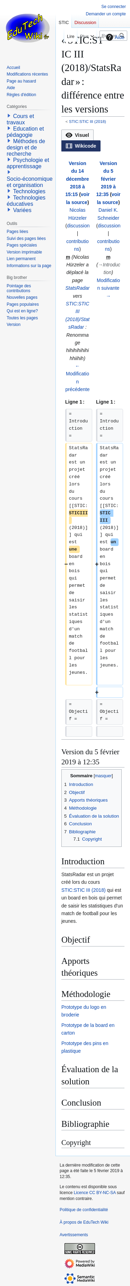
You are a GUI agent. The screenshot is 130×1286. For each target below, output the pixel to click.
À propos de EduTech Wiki (84, 1222)
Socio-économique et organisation (30, 182)
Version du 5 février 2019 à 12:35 (106, 179)
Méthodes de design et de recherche (26, 147)
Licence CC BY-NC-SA (95, 1192)
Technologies (29, 191)
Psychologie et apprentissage (28, 163)
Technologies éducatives (26, 201)
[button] (77, 135)
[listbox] (92, 140)
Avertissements (74, 1234)
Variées (22, 210)
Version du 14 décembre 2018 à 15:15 (77, 179)
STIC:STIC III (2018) (87, 121)
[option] (77, 135)
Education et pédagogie (25, 132)
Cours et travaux (20, 119)
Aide (114, 37)
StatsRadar (77, 288)
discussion (78, 225)
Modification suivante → (108, 288)
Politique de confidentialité (84, 1209)
